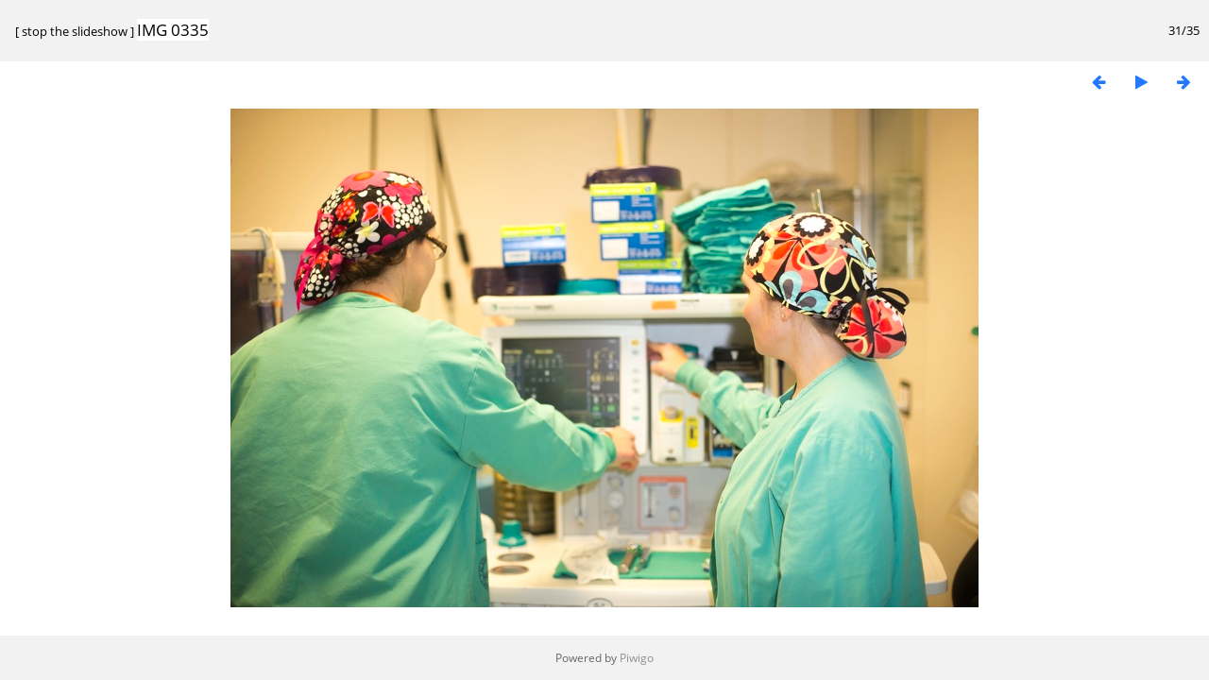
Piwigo (637, 658)
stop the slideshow (75, 31)
